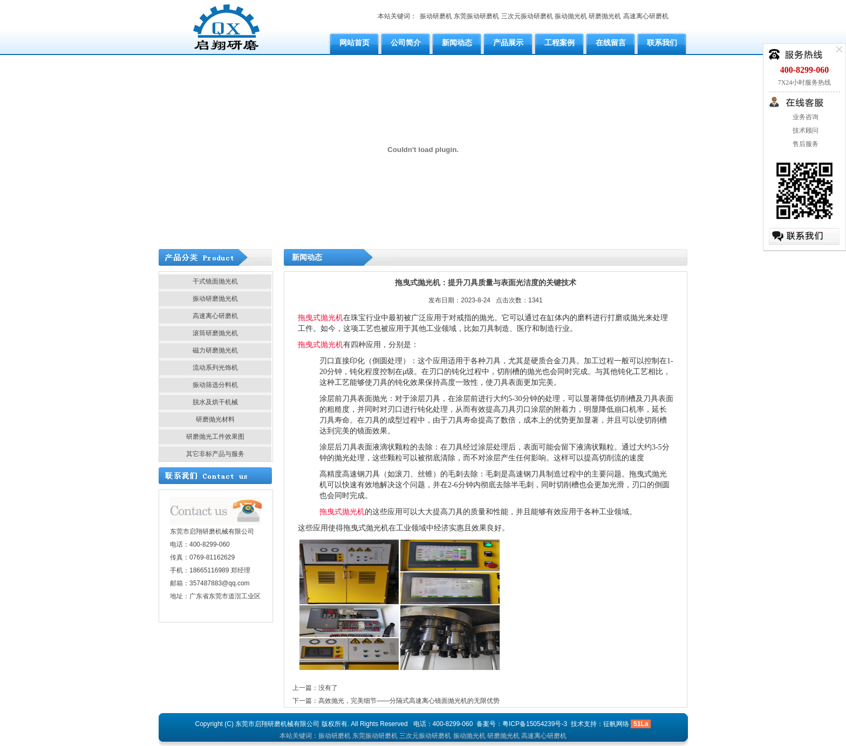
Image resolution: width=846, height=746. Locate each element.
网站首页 (354, 42)
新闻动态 (457, 42)
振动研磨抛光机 (215, 298)
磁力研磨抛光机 (215, 350)
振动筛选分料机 (215, 385)
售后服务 (804, 144)
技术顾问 (804, 130)
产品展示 (508, 42)
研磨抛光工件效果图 (215, 436)
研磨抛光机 (605, 16)
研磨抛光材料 (215, 419)
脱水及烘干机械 (215, 402)
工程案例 (559, 42)
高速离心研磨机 (645, 16)
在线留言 (611, 42)
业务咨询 (804, 117)
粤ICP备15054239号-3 (534, 724)
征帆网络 (616, 724)
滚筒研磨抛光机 (215, 333)
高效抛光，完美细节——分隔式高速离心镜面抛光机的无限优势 (409, 700)
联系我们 (662, 42)
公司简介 (406, 42)
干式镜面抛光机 (215, 281)
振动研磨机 (436, 16)
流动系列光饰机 (215, 367)
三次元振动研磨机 (527, 16)
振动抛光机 (571, 16)
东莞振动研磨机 (476, 16)
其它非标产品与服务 (215, 454)
